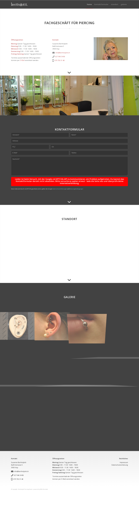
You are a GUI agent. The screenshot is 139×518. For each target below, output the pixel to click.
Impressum (124, 461)
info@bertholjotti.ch (62, 53)
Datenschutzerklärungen (59, 187)
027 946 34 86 (60, 56)
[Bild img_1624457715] (17, 324)
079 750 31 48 (59, 60)
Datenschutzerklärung (119, 463)
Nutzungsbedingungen (76, 187)
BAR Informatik (44, 487)
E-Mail (22, 60)
